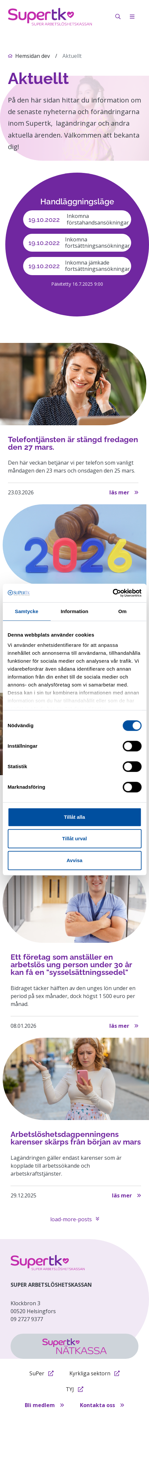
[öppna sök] (118, 16)
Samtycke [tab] (26, 611)
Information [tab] (75, 611)
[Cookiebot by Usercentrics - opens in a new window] (112, 593)
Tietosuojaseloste (58, 1421)
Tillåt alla (74, 817)
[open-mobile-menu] (132, 16)
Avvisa (75, 860)
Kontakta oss (102, 1405)
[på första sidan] (50, 16)
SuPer (41, 1373)
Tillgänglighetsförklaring (72, 1431)
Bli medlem (44, 1405)
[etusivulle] (48, 1262)
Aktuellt (72, 56)
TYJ (74, 1389)
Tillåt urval (74, 838)
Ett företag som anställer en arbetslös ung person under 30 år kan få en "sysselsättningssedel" (71, 965)
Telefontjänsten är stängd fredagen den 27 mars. (73, 443)
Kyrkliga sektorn (94, 1373)
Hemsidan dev (32, 56)
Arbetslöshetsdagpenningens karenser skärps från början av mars (76, 1138)
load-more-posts (74, 1219)
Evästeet (96, 1421)
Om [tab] (122, 611)
